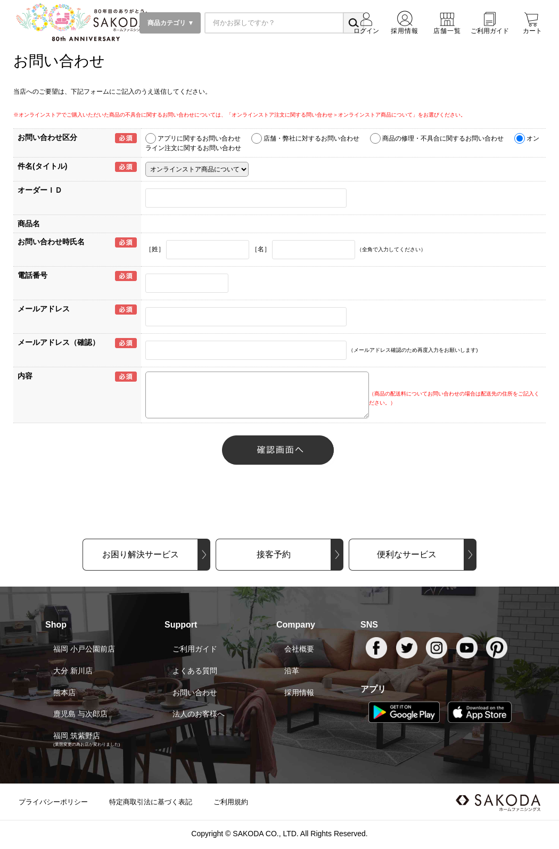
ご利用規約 (230, 802)
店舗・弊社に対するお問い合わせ (311, 138)
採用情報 (299, 692)
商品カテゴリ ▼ (170, 23)
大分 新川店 (73, 670)
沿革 (291, 670)
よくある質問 (194, 670)
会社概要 (299, 649)
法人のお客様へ (198, 714)
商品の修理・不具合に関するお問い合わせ (443, 138)
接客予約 (274, 554)
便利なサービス (407, 554)
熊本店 (64, 692)
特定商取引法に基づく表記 (150, 802)
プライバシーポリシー (53, 802)
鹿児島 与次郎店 (80, 714)
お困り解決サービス (140, 554)
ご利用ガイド (194, 649)
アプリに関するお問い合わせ (199, 138)
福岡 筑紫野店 (76, 735)
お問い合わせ (194, 692)
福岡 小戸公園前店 (84, 649)
